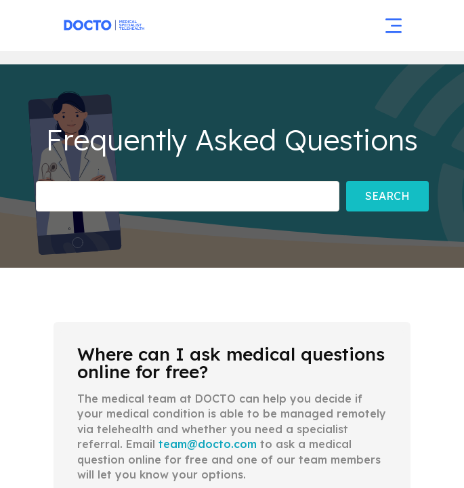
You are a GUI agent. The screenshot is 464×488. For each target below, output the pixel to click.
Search (387, 196)
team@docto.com (208, 444)
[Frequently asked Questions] (187, 196)
